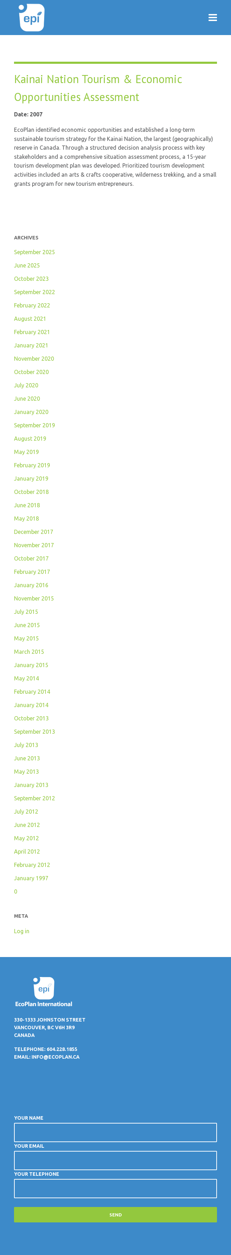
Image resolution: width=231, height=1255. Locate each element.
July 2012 (26, 811)
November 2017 (34, 545)
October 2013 (31, 718)
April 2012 (27, 851)
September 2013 (34, 731)
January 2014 (31, 705)
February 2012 (32, 865)
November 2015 (34, 598)
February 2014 (32, 691)
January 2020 (31, 412)
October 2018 (31, 492)
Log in (21, 931)
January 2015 (31, 665)
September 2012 (34, 798)
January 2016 (31, 585)
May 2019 (26, 452)
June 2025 (27, 265)
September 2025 (34, 252)
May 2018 (26, 518)
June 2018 (27, 505)
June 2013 (27, 758)
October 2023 (31, 279)
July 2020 (26, 385)
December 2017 (33, 532)
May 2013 (26, 771)
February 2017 (32, 572)
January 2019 (31, 478)
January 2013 (31, 785)
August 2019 (30, 438)
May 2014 (26, 678)
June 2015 (27, 625)
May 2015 (26, 638)
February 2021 (32, 332)
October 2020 (31, 372)
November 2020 (34, 358)
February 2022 (32, 305)
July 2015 (26, 612)
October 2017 (31, 558)
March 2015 (29, 652)
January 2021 (31, 345)
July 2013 (26, 745)
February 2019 (32, 465)
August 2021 (30, 319)
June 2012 (27, 825)
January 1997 (31, 878)
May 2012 (26, 838)
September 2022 (34, 292)
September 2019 (34, 425)
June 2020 (27, 398)
